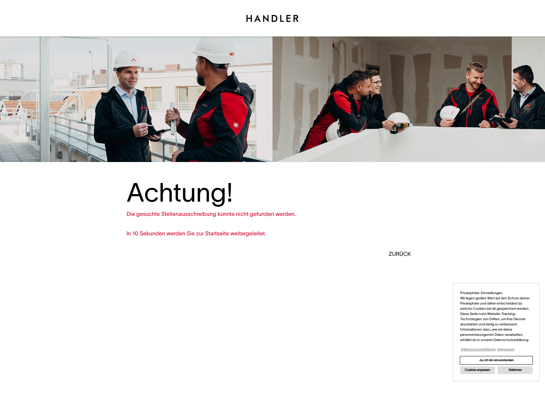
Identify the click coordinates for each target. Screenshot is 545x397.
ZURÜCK (400, 254)
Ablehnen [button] (515, 370)
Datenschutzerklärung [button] (478, 349)
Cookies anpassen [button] (477, 370)
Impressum (505, 349)
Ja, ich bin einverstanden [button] (496, 360)
